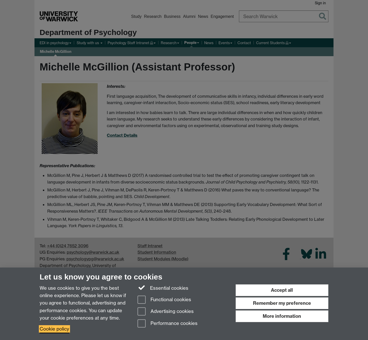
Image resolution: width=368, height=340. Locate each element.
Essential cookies (162, 287)
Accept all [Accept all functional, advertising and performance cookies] (282, 290)
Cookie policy (54, 329)
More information (282, 316)
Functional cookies (164, 300)
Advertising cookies (165, 312)
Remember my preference (282, 303)
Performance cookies (167, 324)
